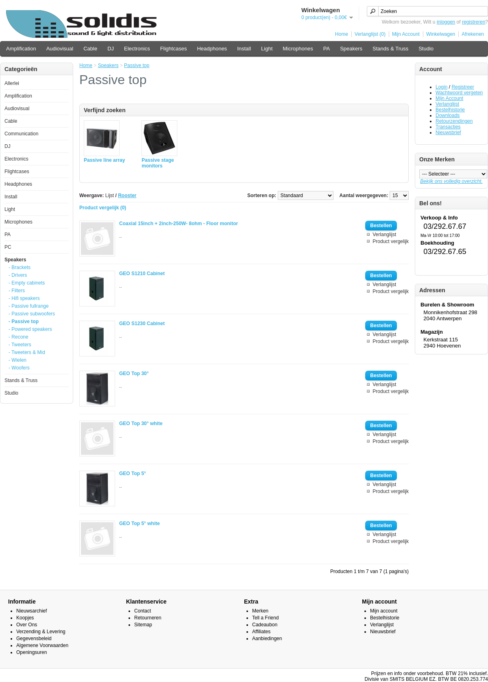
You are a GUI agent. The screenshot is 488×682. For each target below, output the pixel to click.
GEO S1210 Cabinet (142, 273)
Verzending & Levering (40, 631)
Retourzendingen (454, 121)
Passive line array (104, 160)
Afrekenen (473, 34)
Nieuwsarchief (31, 611)
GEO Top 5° (132, 473)
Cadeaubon (264, 625)
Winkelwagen (440, 34)
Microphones (298, 49)
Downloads (448, 115)
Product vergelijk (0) (102, 208)
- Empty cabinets (27, 283)
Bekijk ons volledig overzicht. (451, 181)
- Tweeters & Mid (27, 352)
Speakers (351, 49)
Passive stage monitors (158, 163)
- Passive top (24, 321)
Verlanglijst (447, 104)
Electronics (137, 49)
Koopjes (25, 618)
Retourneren (147, 618)
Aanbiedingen (267, 638)
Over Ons (26, 625)
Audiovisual (60, 49)
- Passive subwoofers (32, 314)
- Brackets (19, 267)
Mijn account (383, 611)
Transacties (448, 127)
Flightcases (173, 49)
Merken (260, 611)
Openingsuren (31, 652)
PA (326, 49)
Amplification (21, 49)
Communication (21, 134)
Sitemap (143, 625)
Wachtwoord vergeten (459, 93)
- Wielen (17, 360)
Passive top (136, 65)
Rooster (127, 195)
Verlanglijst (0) (370, 34)
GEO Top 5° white (139, 523)
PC (7, 247)
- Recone (18, 337)
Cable (90, 49)
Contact (142, 611)
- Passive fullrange (29, 306)
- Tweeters (20, 345)
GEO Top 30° (134, 373)
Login (441, 87)
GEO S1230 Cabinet (142, 323)
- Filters (17, 290)
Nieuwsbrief (448, 132)
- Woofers (19, 368)
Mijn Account (406, 34)
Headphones (212, 49)
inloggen (446, 22)
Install (244, 49)
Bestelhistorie (450, 110)
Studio (426, 49)
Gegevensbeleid (34, 638)
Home (341, 34)
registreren (473, 22)
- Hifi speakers (24, 298)
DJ (110, 49)
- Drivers (18, 275)
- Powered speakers (30, 329)
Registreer (462, 87)
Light (266, 49)
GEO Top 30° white (141, 423)
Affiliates (261, 631)
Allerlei (11, 83)
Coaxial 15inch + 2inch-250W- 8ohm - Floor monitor (178, 223)
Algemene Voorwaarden (42, 645)
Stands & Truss (390, 49)
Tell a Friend (265, 618)
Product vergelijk (391, 241)
